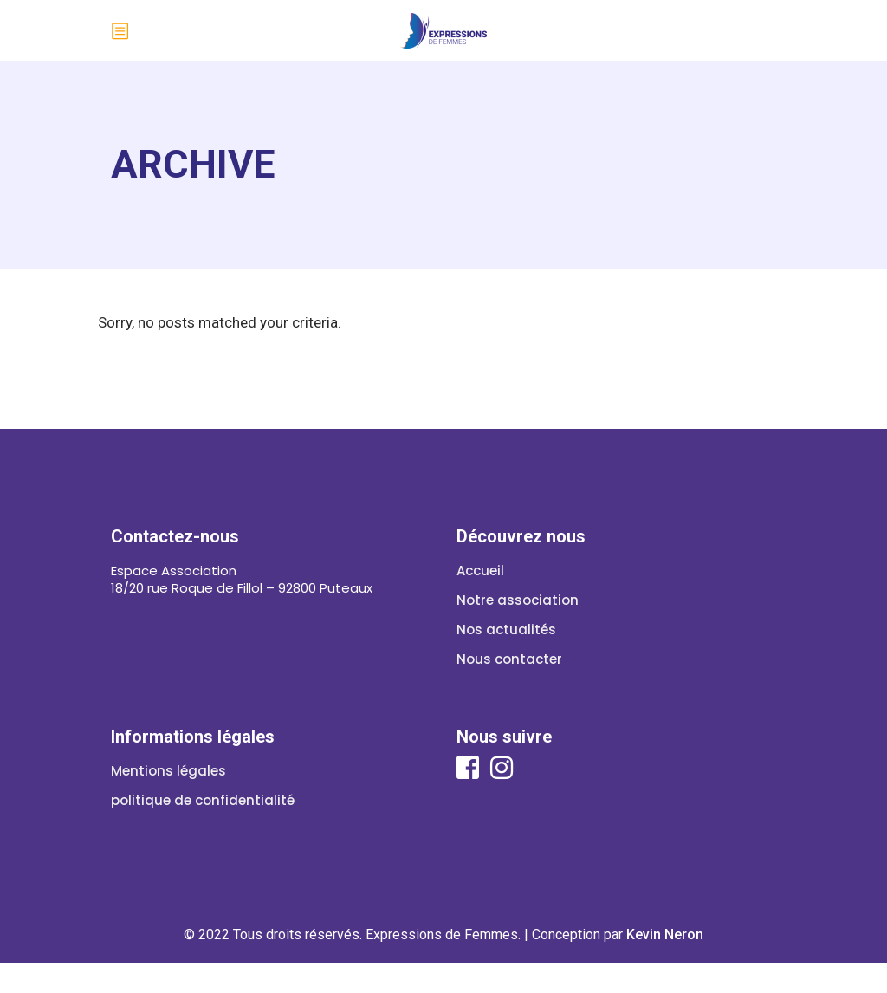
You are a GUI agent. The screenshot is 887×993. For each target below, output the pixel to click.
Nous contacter (509, 659)
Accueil (480, 570)
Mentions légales (168, 771)
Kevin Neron (664, 934)
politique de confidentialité (203, 800)
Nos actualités (506, 629)
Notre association (517, 600)
